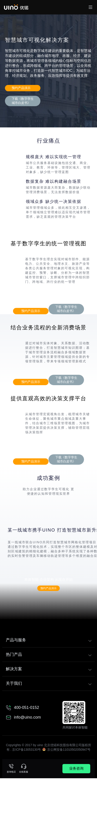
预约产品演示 (21, 88)
